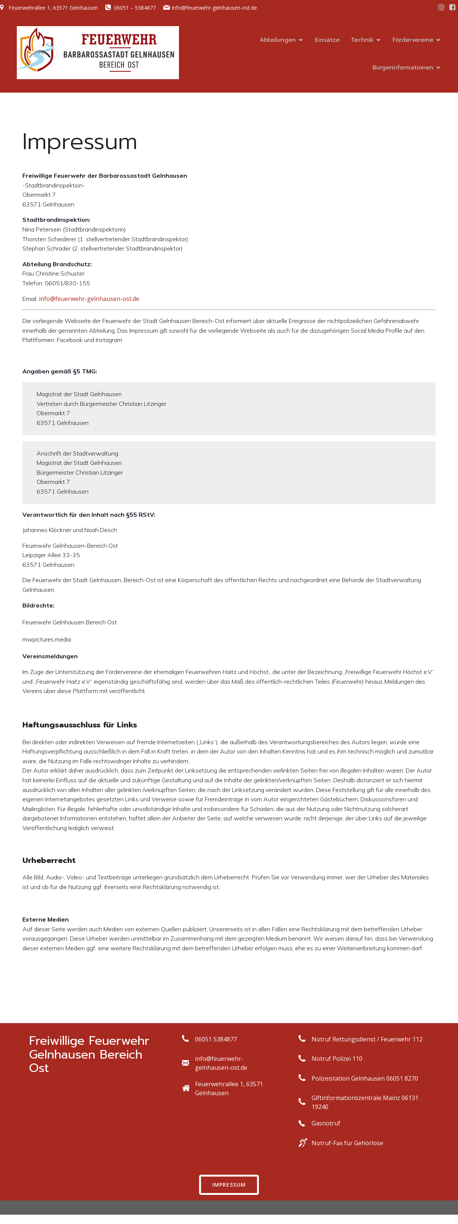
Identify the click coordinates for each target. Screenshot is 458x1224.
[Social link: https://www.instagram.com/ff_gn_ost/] (441, 7)
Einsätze (327, 39)
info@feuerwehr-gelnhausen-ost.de (89, 299)
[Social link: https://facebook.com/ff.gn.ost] (452, 7)
